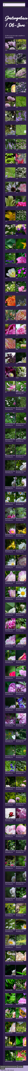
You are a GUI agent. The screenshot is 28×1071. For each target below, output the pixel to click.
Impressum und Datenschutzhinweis (8, 1066)
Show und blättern (9, 37)
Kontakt (2, 1068)
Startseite (20, 1066)
